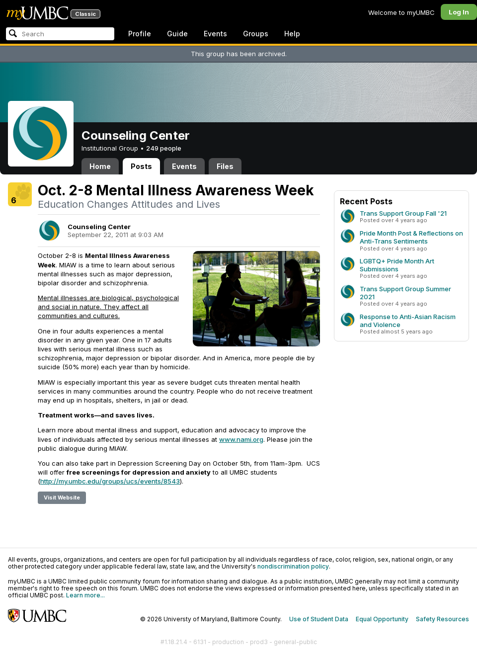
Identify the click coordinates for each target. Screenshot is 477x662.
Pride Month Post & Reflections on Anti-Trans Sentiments (411, 237)
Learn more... (85, 595)
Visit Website (62, 497)
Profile (139, 33)
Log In (459, 12)
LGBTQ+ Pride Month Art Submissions (397, 265)
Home (100, 166)
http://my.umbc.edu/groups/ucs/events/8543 (110, 481)
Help (292, 33)
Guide (177, 33)
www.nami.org (241, 439)
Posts (141, 166)
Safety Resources (442, 619)
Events (215, 33)
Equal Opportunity (382, 619)
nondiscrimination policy (293, 566)
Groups (255, 33)
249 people (163, 148)
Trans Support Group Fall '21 (403, 213)
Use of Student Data (318, 619)
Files (225, 166)
